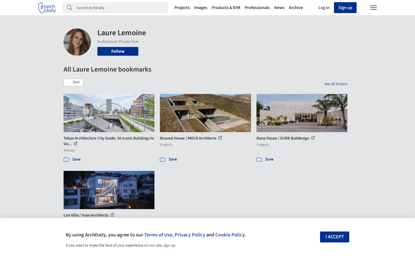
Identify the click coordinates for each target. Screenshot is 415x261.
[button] (73, 82)
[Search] (122, 7)
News (279, 7)
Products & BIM (226, 7)
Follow (117, 51)
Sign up (345, 8)
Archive (296, 7)
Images (200, 7)
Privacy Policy (190, 234)
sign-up (169, 245)
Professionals (257, 7)
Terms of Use (158, 234)
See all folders (335, 84)
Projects (182, 7)
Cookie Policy (229, 234)
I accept (335, 236)
